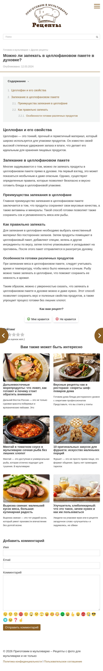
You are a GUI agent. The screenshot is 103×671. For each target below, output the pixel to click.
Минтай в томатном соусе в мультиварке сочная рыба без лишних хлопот (25, 450)
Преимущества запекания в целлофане (42, 103)
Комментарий (12, 572)
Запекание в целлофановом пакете (35, 97)
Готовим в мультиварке (15, 49)
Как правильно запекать (33, 109)
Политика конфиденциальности (22, 661)
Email (6, 559)
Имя (6, 547)
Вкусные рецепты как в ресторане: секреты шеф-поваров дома (72, 388)
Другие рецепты (39, 49)
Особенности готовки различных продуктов (52, 115)
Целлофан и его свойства (28, 90)
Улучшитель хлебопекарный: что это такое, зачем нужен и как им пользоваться (74, 509)
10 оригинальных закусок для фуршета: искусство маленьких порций (76, 450)
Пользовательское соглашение (63, 661)
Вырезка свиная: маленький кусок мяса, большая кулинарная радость (23, 509)
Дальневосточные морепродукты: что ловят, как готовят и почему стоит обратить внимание (24, 389)
